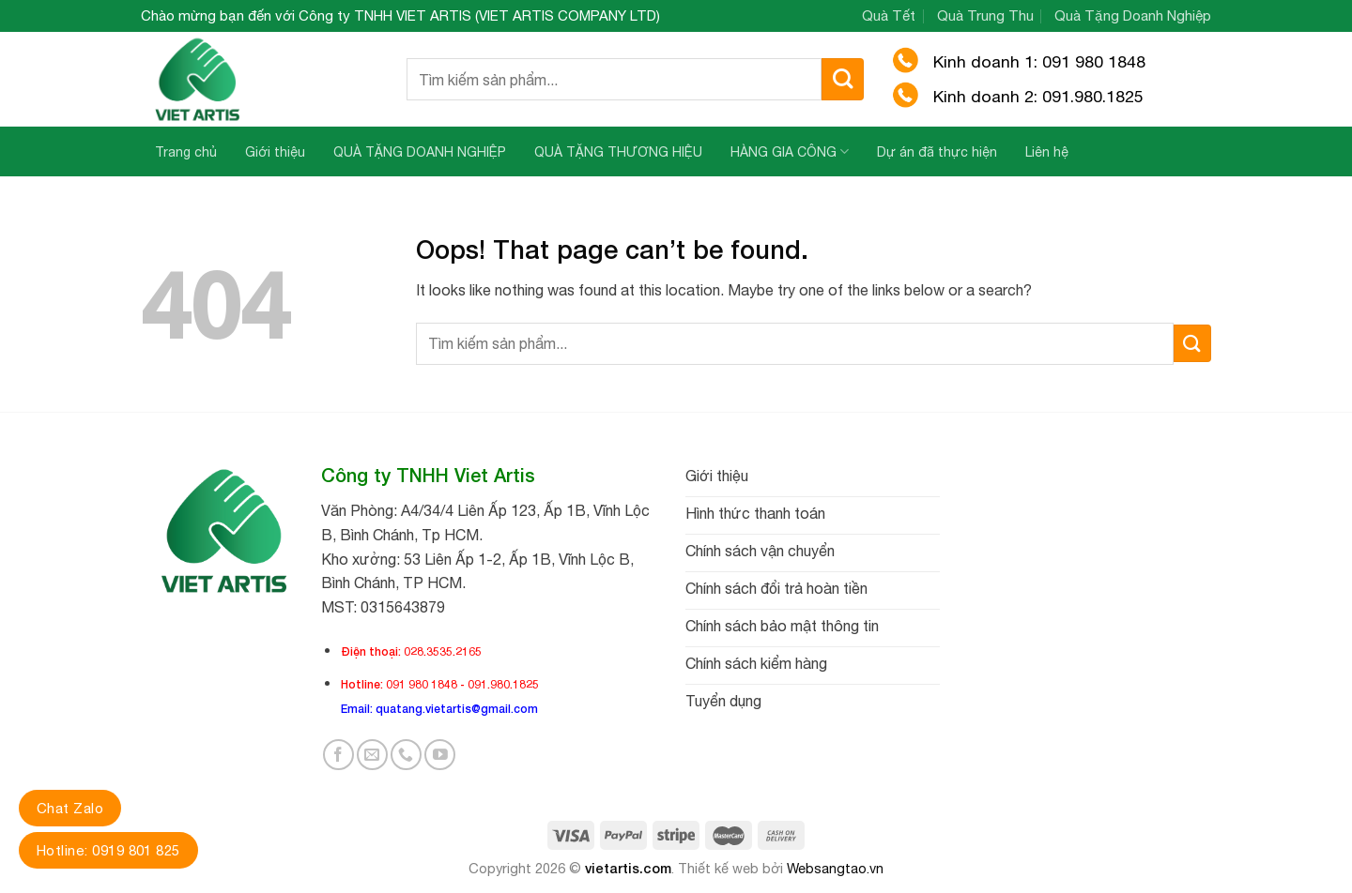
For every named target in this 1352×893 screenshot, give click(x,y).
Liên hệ (1046, 151)
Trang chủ (186, 151)
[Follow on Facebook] (338, 754)
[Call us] (406, 754)
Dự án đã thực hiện (937, 151)
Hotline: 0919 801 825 (108, 850)
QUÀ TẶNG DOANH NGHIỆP (419, 151)
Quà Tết (888, 15)
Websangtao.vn (835, 868)
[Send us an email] (372, 754)
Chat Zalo (70, 808)
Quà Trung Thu (985, 15)
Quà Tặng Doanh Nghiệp (1132, 15)
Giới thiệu (275, 151)
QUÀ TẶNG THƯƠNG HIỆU (618, 151)
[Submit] (843, 79)
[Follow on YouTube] (439, 754)
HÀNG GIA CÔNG (789, 151)
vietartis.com (628, 868)
